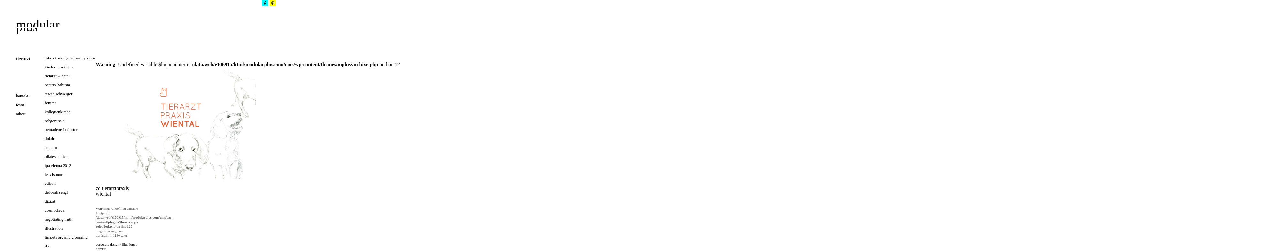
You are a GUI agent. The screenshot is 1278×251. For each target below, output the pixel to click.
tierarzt (101, 249)
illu (124, 244)
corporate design (107, 244)
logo (132, 244)
